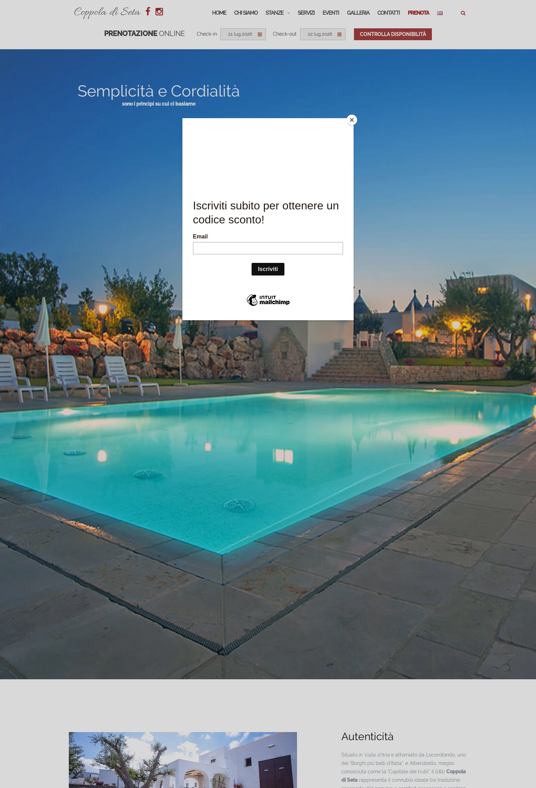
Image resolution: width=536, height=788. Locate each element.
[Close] (352, 120)
